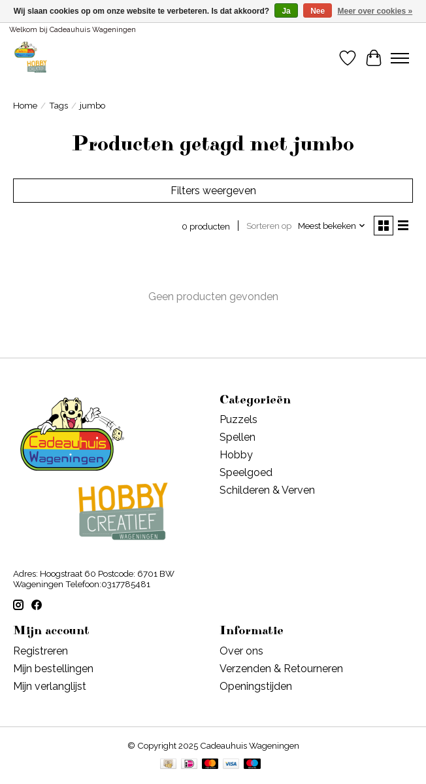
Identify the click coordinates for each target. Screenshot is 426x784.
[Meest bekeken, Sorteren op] (332, 225)
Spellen (237, 437)
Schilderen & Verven (267, 490)
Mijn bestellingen (53, 668)
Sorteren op (268, 225)
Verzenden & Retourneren (281, 668)
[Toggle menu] (400, 58)
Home (25, 105)
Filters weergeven (213, 190)
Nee (317, 11)
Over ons (241, 651)
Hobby (236, 455)
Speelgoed (246, 472)
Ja (286, 11)
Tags (58, 105)
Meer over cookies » (375, 11)
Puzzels (238, 419)
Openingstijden (256, 686)
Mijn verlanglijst (49, 686)
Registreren (40, 651)
